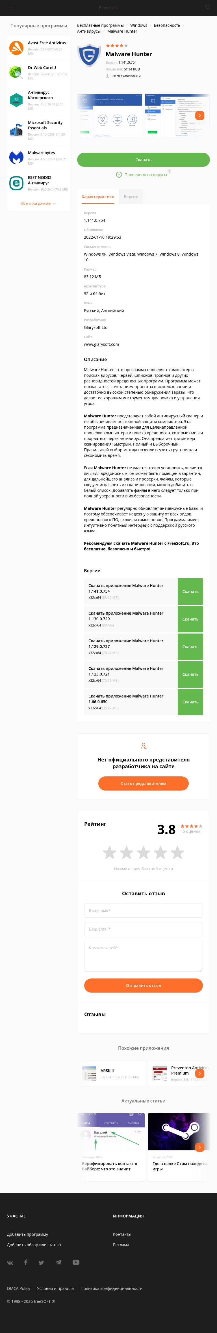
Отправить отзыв (143, 985)
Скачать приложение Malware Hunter (125, 588)
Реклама (121, 1244)
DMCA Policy (18, 1288)
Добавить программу (27, 1234)
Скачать (143, 159)
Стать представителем (143, 783)
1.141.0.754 (121, 62)
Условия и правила (55, 1288)
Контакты (122, 1234)
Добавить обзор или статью (34, 1244)
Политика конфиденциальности (111, 1288)
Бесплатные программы (100, 25)
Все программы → (38, 203)
